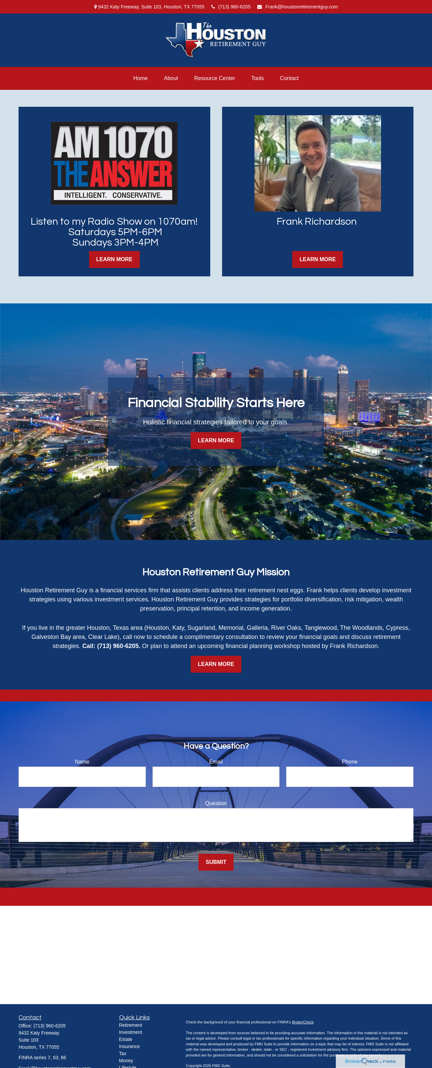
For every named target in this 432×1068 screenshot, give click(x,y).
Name (82, 762)
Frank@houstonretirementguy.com (297, 6)
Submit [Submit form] (216, 862)
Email (216, 762)
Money (126, 1060)
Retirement (130, 1025)
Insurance (129, 1046)
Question (216, 803)
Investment (130, 1032)
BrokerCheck (303, 1022)
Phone (350, 762)
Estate (126, 1039)
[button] (140, 78)
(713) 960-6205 (231, 6)
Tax (123, 1053)
